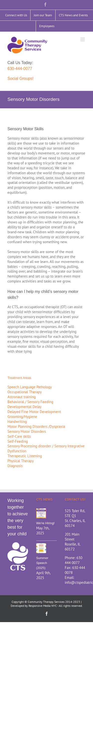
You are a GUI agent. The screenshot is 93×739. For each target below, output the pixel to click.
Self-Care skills (19, 436)
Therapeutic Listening (24, 456)
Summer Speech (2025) (42, 563)
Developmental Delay (24, 406)
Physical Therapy (20, 460)
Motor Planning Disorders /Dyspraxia (36, 426)
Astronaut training (21, 396)
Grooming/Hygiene (22, 416)
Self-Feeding (17, 441)
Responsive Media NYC (43, 606)
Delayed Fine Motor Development (34, 411)
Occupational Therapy (24, 392)
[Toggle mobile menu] (83, 39)
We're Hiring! (45, 523)
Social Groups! (20, 78)
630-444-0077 (19, 68)
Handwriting (17, 421)
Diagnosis (15, 465)
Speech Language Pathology (29, 387)
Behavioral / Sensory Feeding (30, 401)
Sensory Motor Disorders (26, 431)
